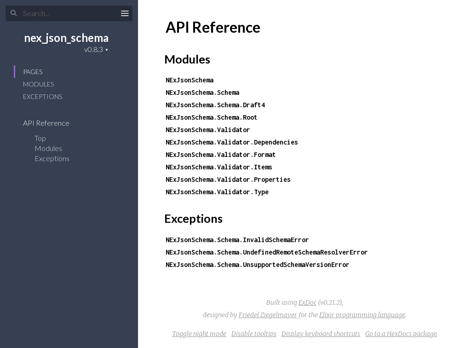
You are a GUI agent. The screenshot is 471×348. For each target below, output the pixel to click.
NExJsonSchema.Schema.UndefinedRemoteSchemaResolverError (267, 252)
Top (40, 137)
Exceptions (42, 96)
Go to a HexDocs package (401, 333)
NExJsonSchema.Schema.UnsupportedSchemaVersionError (258, 264)
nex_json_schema (66, 37)
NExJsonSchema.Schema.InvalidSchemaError (237, 240)
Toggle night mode (199, 333)
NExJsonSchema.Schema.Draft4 (215, 105)
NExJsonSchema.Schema (202, 92)
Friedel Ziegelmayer (268, 315)
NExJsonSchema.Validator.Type (217, 192)
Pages (32, 71)
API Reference (52, 122)
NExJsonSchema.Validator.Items (219, 167)
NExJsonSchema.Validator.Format (221, 154)
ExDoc (307, 302)
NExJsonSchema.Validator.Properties (228, 179)
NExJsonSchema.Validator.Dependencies (232, 142)
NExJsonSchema (189, 80)
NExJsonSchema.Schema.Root (212, 117)
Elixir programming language (362, 315)
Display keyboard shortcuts (320, 333)
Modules (38, 84)
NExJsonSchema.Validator (208, 129)
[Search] (69, 13)
